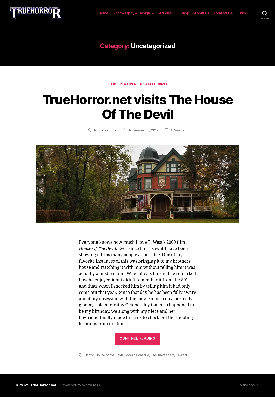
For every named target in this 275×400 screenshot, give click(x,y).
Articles (165, 15)
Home (103, 15)
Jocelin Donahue (136, 358)
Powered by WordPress (80, 388)
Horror (89, 358)
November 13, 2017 (143, 134)
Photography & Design (131, 15)
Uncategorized (154, 87)
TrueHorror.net (43, 388)
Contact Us (223, 15)
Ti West (181, 358)
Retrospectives (121, 87)
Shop (185, 15)
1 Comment (179, 134)
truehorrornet (108, 134)
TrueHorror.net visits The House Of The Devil (137, 110)
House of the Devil (109, 358)
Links (242, 15)
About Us (201, 15)
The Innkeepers (162, 358)
